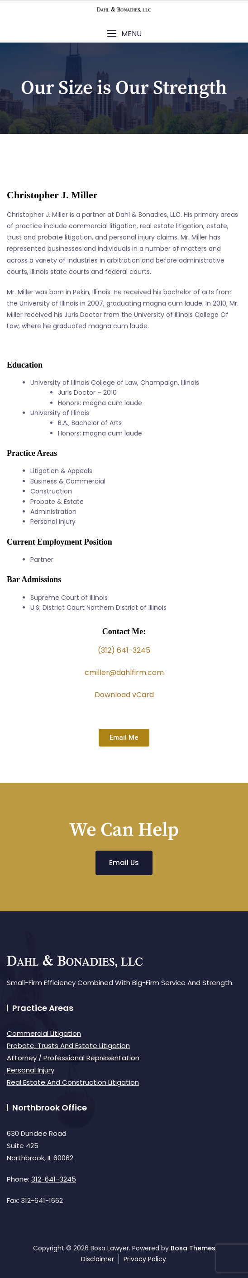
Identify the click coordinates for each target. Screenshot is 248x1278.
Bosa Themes (193, 1248)
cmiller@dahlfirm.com (124, 672)
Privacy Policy (145, 1259)
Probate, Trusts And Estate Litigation (68, 1045)
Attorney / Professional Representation (73, 1058)
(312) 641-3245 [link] (124, 650)
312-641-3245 (53, 1179)
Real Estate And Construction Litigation (73, 1082)
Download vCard (124, 694)
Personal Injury (30, 1070)
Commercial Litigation (44, 1033)
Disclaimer (97, 1259)
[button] (124, 33)
